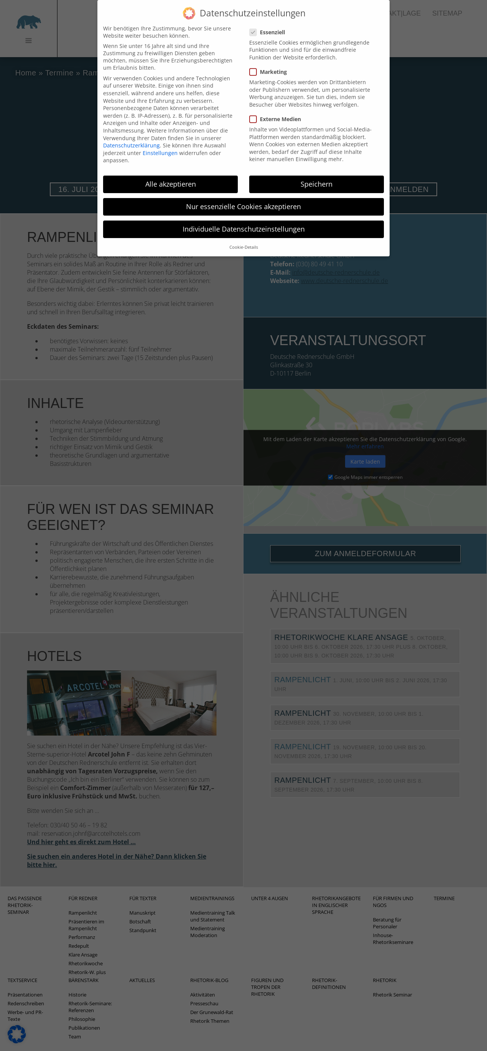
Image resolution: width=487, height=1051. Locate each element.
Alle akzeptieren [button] (170, 175)
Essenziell (269, 23)
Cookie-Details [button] (243, 238)
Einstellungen (160, 144)
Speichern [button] (317, 175)
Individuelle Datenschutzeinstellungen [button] (244, 220)
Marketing (270, 63)
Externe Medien (277, 110)
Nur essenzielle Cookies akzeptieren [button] (243, 197)
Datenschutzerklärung (131, 136)
